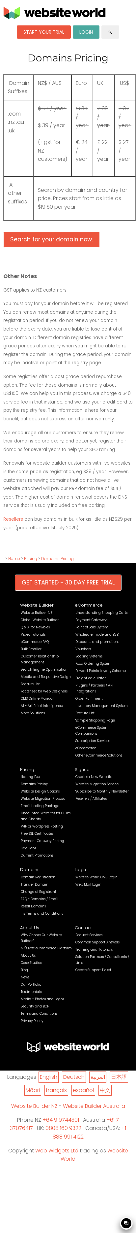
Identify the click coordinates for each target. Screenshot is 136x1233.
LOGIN (86, 32)
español (83, 1090)
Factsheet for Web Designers (44, 691)
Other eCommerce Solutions (98, 755)
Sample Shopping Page (95, 720)
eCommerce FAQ (35, 641)
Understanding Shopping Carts (101, 612)
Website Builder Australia (94, 1106)
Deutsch (74, 1077)
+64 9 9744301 (60, 1120)
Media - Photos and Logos (42, 999)
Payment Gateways (91, 619)
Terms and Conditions (39, 1013)
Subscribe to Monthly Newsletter (102, 791)
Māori (33, 1090)
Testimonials (31, 991)
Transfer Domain (34, 884)
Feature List (30, 684)
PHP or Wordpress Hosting (42, 826)
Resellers (13, 519)
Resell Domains (33, 906)
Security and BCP (35, 1006)
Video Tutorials (33, 634)
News (25, 977)
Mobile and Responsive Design (46, 676)
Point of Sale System (91, 627)
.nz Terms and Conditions (42, 913)
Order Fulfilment (89, 698)
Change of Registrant (38, 891)
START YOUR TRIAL (43, 32)
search (110, 32)
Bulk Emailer (31, 649)
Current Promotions (37, 855)
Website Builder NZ (36, 612)
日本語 (119, 1077)
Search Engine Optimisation (44, 669)
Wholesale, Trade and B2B (97, 634)
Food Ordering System (93, 663)
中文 (105, 1090)
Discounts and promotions (97, 641)
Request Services (88, 935)
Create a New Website (93, 776)
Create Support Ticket (93, 970)
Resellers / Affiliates (91, 798)
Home (14, 558)
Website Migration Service (97, 784)
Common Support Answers (97, 942)
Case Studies (31, 962)
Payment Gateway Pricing (42, 840)
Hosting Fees (31, 776)
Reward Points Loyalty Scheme (100, 670)
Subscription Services (92, 740)
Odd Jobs (28, 848)
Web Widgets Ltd (56, 1150)
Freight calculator (90, 678)
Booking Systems (88, 656)
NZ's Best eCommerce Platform (46, 948)
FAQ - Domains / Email (39, 899)
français (56, 1090)
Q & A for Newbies (35, 627)
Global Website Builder (40, 619)
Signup (82, 769)
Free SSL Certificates (37, 833)
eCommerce (89, 605)
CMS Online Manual (37, 698)
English (48, 1077)
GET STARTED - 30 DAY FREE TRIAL (68, 582)
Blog (24, 970)
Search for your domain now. (51, 239)
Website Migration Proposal (44, 798)
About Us (29, 928)
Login (80, 869)
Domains (30, 869)
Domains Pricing (57, 558)
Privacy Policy (32, 1020)
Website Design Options (40, 791)
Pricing (30, 558)
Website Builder (37, 605)
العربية (98, 1077)
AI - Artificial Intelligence (42, 705)
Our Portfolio (31, 984)
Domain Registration (38, 877)
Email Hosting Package (40, 805)
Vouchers (83, 649)
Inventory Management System (101, 705)
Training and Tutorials (94, 949)
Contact (83, 928)
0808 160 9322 (63, 1128)
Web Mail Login (88, 884)
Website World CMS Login (96, 877)
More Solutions (33, 713)
